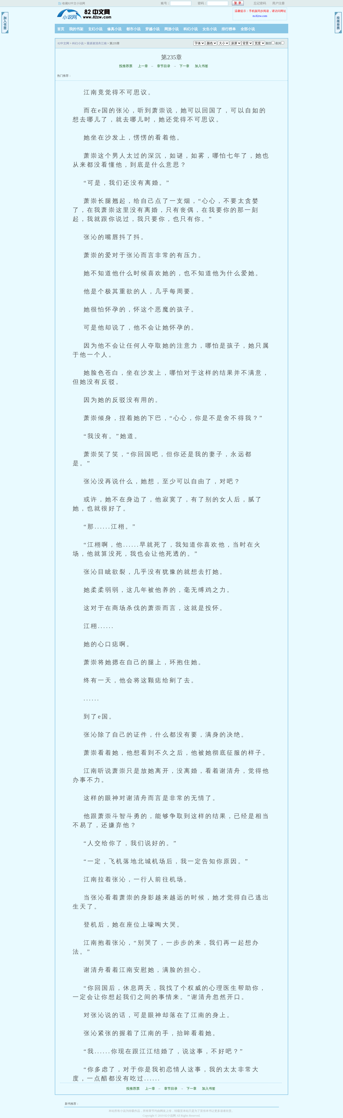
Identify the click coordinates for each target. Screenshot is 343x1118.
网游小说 (171, 29)
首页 (60, 29)
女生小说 (209, 29)
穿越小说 (152, 29)
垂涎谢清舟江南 (97, 43)
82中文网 (84, 14)
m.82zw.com (259, 16)
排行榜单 (229, 29)
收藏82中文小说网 (73, 3)
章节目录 (163, 66)
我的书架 (76, 29)
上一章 (143, 66)
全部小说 (248, 29)
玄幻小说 (95, 29)
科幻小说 (190, 29)
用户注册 (278, 3)
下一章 (184, 66)
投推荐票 (125, 66)
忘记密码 (260, 3)
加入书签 (201, 66)
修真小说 (114, 29)
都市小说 (133, 29)
